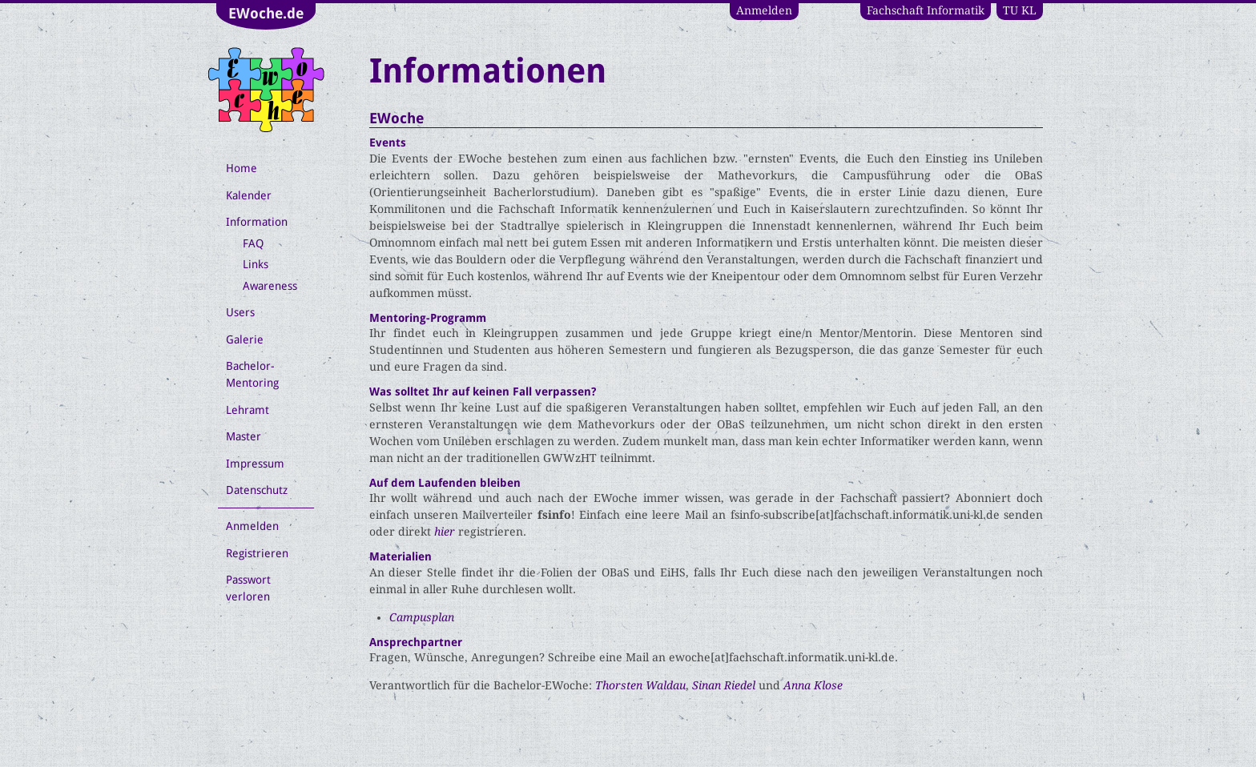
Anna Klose (813, 685)
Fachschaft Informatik (925, 10)
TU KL (1020, 10)
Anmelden (764, 10)
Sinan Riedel (723, 685)
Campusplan (421, 617)
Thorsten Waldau (640, 685)
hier (444, 531)
